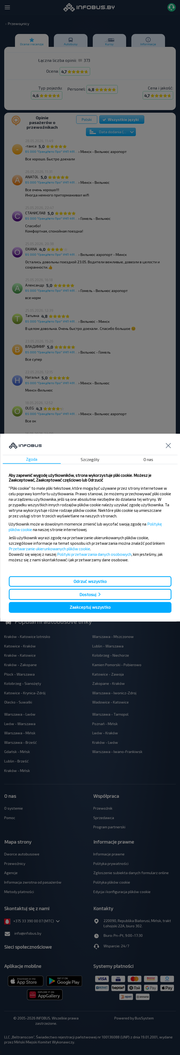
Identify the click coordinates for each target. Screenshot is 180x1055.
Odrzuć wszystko (90, 581)
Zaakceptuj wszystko (90, 607)
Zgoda (31, 459)
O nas (148, 459)
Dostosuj (87, 594)
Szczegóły (90, 459)
